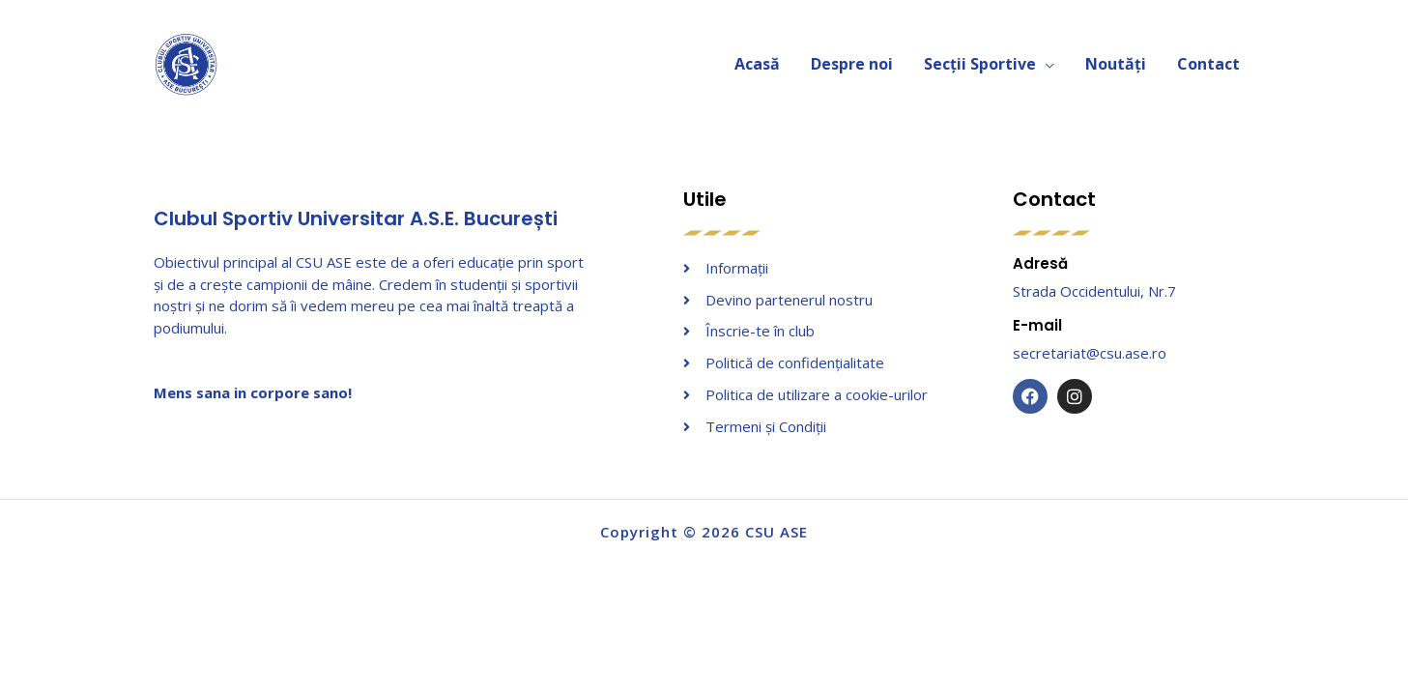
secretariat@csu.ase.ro (1089, 352)
